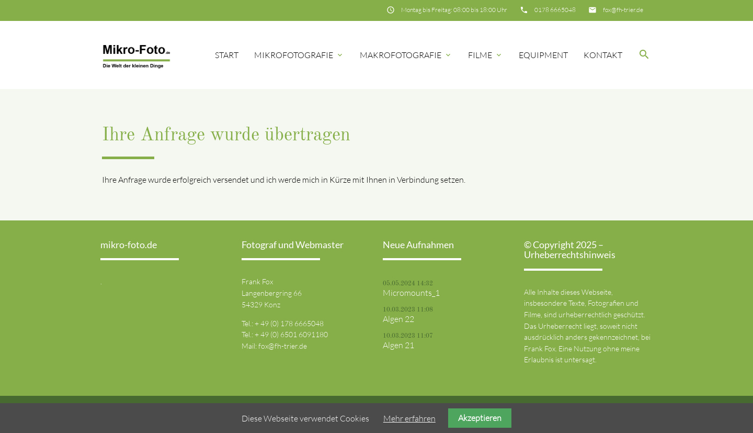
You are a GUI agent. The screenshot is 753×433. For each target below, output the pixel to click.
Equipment (543, 55)
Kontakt (603, 55)
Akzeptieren (479, 418)
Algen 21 (398, 345)
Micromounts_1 (411, 292)
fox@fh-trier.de (623, 10)
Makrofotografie (406, 55)
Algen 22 (398, 319)
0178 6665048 (555, 10)
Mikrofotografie (299, 55)
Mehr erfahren (409, 418)
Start (226, 55)
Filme (485, 55)
